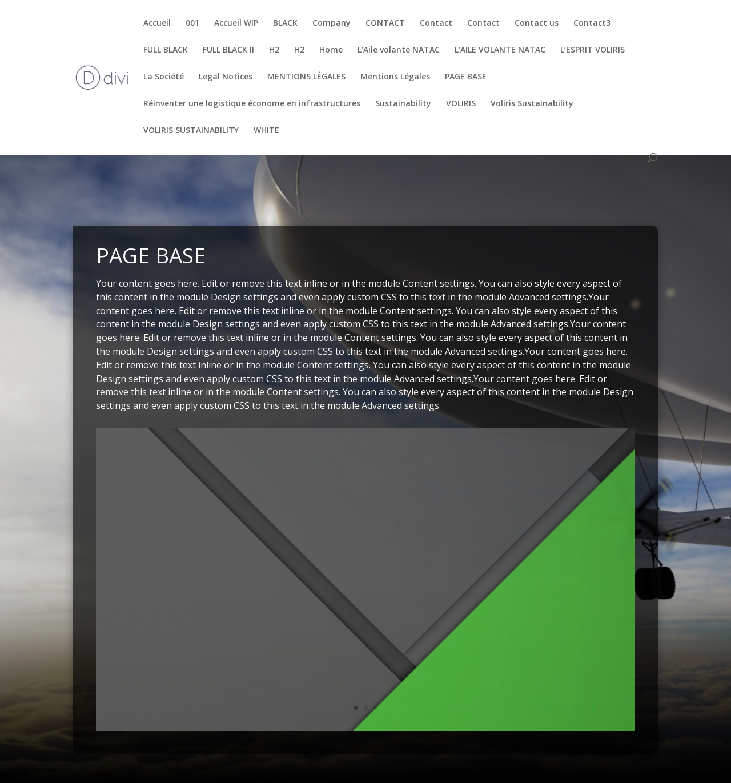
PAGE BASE (466, 77)
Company (331, 23)
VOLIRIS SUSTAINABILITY (191, 130)
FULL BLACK (165, 50)
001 (192, 23)
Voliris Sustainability (532, 104)
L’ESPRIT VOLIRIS (592, 50)
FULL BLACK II (228, 50)
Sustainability (403, 104)
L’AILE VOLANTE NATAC (500, 50)
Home (331, 50)
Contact (436, 23)
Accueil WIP (236, 23)
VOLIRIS (461, 104)
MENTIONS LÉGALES (306, 77)
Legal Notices (225, 77)
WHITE (266, 130)
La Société (163, 77)
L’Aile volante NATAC (399, 50)
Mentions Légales (395, 77)
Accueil (157, 23)
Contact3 (591, 23)
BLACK (285, 23)
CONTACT (385, 23)
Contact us (537, 23)
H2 (274, 50)
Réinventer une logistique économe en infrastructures (251, 104)
